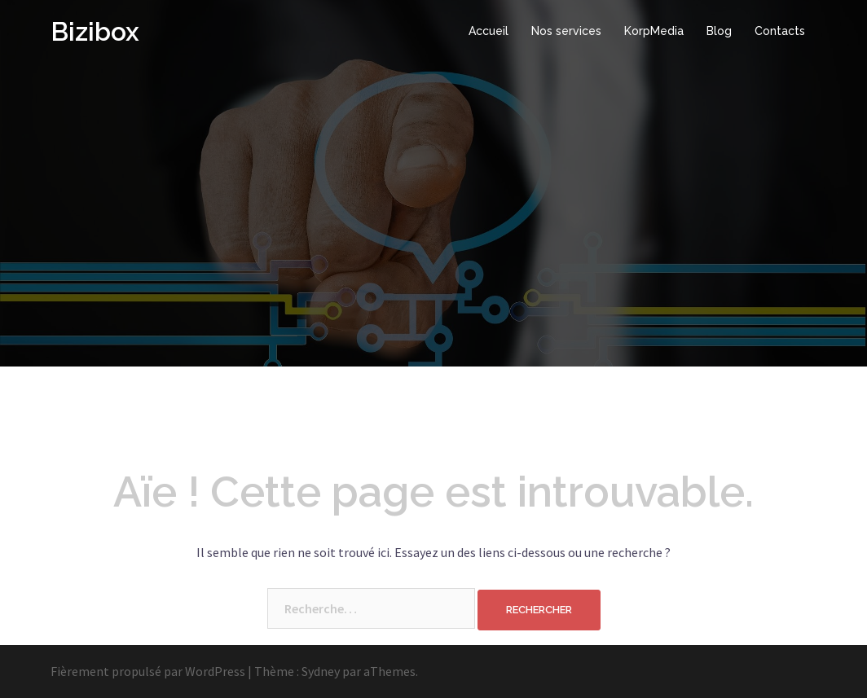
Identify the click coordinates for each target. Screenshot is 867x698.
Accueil (488, 30)
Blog (719, 30)
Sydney (320, 671)
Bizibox (95, 31)
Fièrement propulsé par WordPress (148, 671)
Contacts (780, 30)
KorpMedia (654, 30)
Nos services (566, 30)
